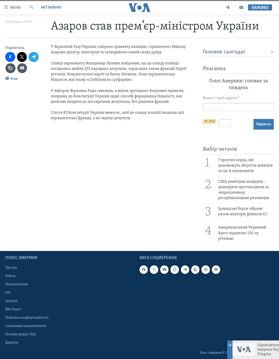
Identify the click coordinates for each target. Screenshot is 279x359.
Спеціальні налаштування (25, 326)
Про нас (11, 268)
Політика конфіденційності (27, 317)
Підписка (263, 124)
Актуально (51, 7)
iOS (8, 292)
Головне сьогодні (238, 52)
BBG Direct (13, 309)
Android (11, 301)
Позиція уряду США (20, 334)
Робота (10, 276)
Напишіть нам (16, 284)
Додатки (11, 342)
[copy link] (10, 68)
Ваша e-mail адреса (221, 98)
